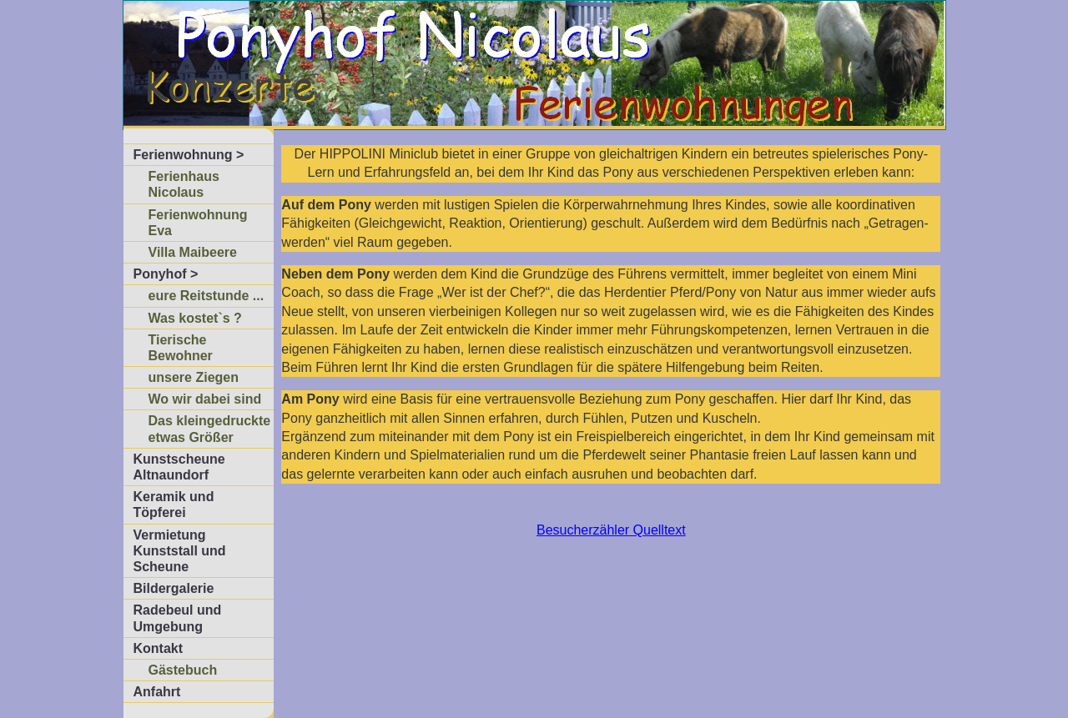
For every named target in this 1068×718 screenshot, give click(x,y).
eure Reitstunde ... (206, 296)
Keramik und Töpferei (174, 505)
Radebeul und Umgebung (178, 618)
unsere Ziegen (194, 377)
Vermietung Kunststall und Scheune (180, 551)
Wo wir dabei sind (205, 399)
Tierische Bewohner (181, 348)
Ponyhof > (166, 274)
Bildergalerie (174, 588)
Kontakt (159, 648)
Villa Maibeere (193, 252)
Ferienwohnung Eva (198, 223)
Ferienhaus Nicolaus (184, 184)
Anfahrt (157, 692)
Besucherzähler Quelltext (611, 530)
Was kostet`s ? (195, 318)
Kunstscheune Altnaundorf (179, 467)
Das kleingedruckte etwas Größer (210, 429)
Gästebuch (183, 670)
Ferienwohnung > (189, 155)
